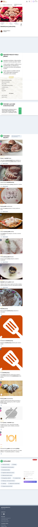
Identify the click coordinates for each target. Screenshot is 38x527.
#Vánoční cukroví (5, 163)
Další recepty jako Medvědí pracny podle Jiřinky (16, 136)
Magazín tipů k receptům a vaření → (30, 481)
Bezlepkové (6, 340)
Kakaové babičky (7, 231)
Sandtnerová (6, 206)
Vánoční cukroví (5, 19)
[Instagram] (1, 514)
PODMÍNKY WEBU (4, 523)
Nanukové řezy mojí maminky (9, 448)
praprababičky (6, 398)
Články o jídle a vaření (5, 521)
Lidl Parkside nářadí (4, 519)
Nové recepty (3, 525)
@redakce (5, 31)
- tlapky (5, 158)
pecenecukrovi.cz (5, 507)
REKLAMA (3, 516)
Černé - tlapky (7, 422)
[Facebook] (4, 514)
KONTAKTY (3, 512)
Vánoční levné (7, 182)
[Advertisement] (30, 9)
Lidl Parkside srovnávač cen (5, 518)
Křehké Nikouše (6, 256)
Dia (5, 372)
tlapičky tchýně (7, 282)
